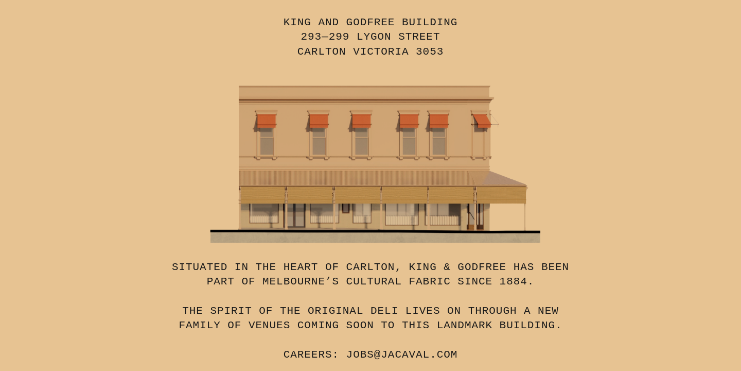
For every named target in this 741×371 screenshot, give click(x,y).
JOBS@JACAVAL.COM (402, 355)
